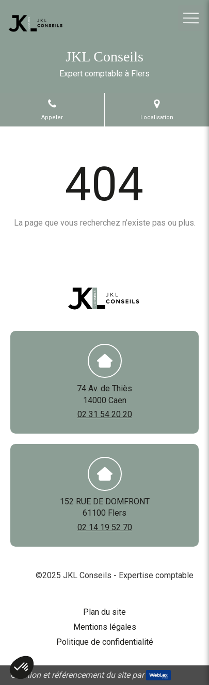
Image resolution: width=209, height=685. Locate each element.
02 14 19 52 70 (104, 527)
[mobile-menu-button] (191, 18)
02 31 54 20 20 (104, 414)
